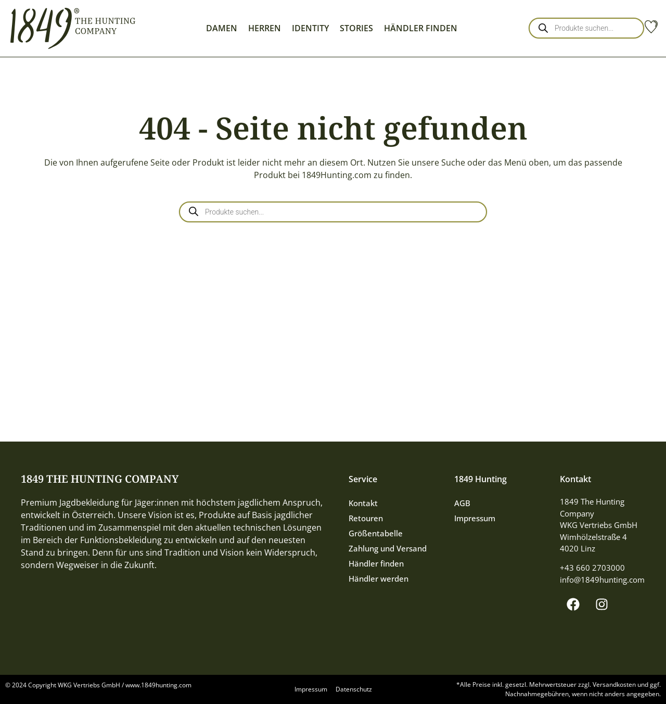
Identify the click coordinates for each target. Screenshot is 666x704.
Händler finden (376, 563)
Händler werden (378, 578)
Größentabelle (376, 533)
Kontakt (363, 503)
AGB (462, 503)
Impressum (474, 518)
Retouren (366, 518)
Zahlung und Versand (388, 548)
